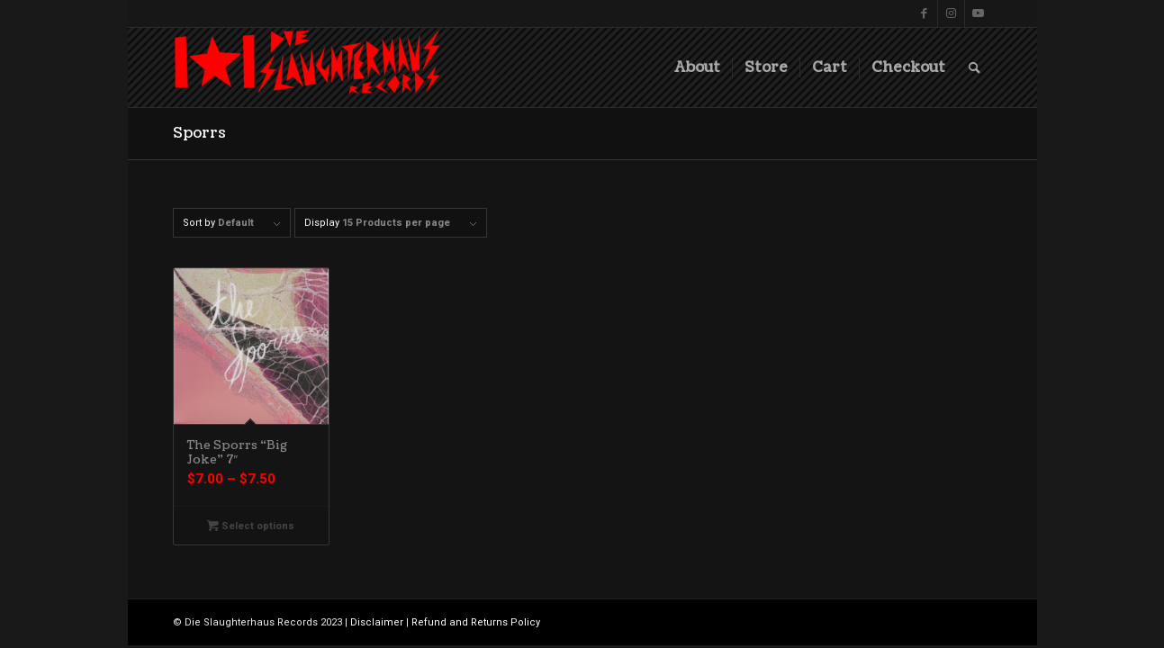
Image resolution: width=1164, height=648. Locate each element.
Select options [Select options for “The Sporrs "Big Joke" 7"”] (250, 526)
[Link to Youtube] (978, 13)
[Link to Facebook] (924, 13)
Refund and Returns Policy (475, 622)
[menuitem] (697, 67)
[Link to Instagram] (951, 13)
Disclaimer (376, 622)
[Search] (974, 67)
